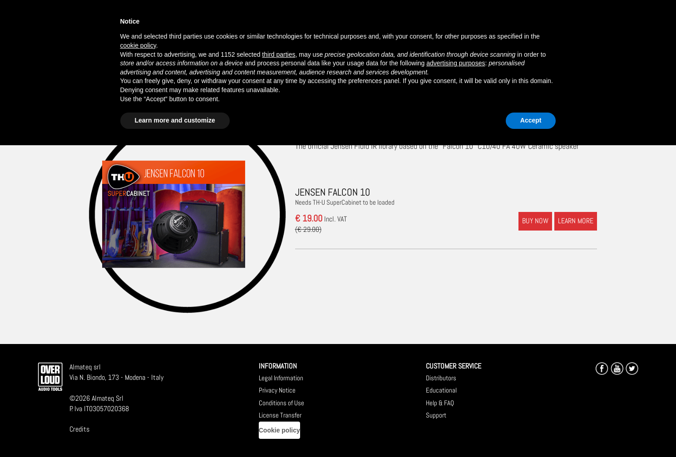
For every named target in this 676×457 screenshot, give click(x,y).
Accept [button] (531, 120)
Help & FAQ (440, 402)
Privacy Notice (277, 390)
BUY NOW (535, 221)
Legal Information (281, 377)
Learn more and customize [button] (175, 120)
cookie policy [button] (138, 45)
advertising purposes (455, 63)
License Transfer (280, 415)
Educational (441, 390)
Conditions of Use (281, 402)
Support (436, 415)
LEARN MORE (575, 221)
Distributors (441, 377)
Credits (79, 429)
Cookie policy (279, 430)
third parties (278, 54)
